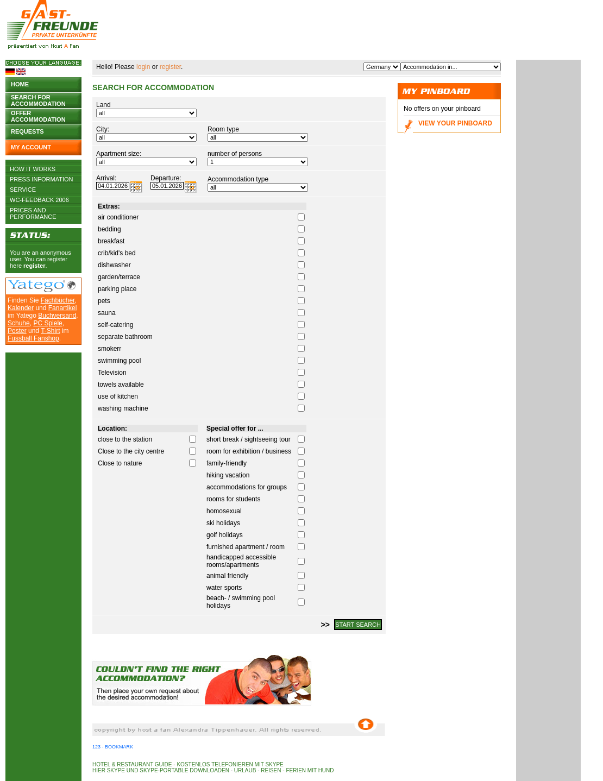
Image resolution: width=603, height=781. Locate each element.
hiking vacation (227, 475)
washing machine (123, 408)
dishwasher (114, 265)
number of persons (235, 154)
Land (103, 105)
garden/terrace (119, 277)
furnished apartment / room (245, 547)
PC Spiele (47, 323)
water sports (224, 587)
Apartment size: (118, 154)
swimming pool (119, 360)
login (143, 67)
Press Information (41, 179)
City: (102, 129)
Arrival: (106, 178)
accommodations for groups (246, 487)
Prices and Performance (33, 210)
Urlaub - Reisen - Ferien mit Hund (284, 770)
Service (23, 189)
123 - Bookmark (112, 746)
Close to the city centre (131, 451)
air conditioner (118, 217)
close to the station (125, 439)
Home (20, 84)
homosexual (224, 511)
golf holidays (224, 535)
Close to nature (120, 463)
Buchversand (57, 315)
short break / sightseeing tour (248, 439)
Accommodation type (238, 179)
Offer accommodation (38, 115)
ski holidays (223, 523)
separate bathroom (125, 337)
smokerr (109, 348)
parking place (117, 289)
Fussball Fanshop (33, 338)
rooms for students (233, 499)
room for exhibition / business (248, 451)
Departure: (165, 178)
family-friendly (226, 463)
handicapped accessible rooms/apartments (241, 561)
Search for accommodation (38, 99)
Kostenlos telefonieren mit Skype (230, 764)
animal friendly (227, 576)
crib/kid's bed (117, 253)
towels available (121, 384)
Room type (223, 129)
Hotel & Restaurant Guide (132, 764)
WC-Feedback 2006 (39, 200)
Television (112, 372)
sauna (107, 313)
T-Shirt (50, 331)
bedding (109, 229)
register (34, 265)
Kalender (21, 308)
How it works (32, 169)
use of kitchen (118, 396)
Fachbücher (58, 300)
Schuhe (19, 323)
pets (104, 301)
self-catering (115, 325)
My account (31, 147)
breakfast (111, 241)
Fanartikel (62, 308)
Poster (17, 331)
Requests (27, 131)
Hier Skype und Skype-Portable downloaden (160, 770)
